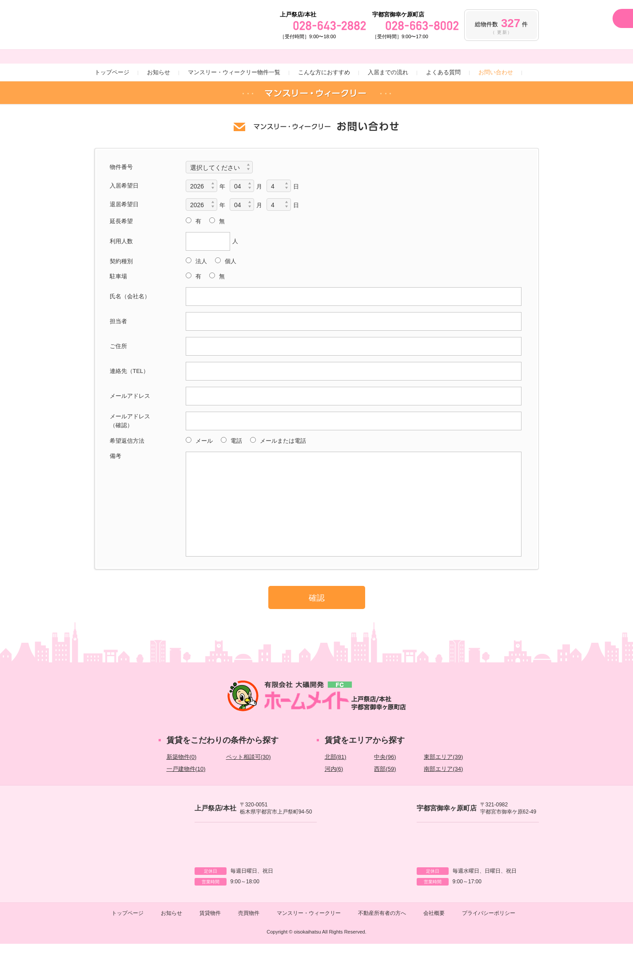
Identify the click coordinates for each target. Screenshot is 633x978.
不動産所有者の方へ (382, 947)
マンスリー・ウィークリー (309, 947)
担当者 (118, 353)
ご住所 (118, 378)
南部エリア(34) (443, 801)
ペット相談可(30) (248, 789)
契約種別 (121, 293)
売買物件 (248, 947)
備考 (115, 488)
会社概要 (434, 947)
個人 (229, 293)
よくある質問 (443, 105)
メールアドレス (130, 428)
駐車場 (118, 308)
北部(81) (335, 789)
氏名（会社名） (130, 328)
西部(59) (385, 801)
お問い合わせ (495, 105)
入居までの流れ (388, 105)
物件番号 (121, 199)
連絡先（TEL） (129, 403)
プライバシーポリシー (488, 947)
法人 (200, 293)
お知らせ (158, 105)
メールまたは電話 (282, 473)
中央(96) (385, 789)
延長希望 (121, 253)
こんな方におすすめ (324, 105)
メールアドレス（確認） (130, 453)
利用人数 (121, 273)
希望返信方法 (127, 473)
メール (203, 473)
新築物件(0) (182, 789)
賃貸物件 (210, 947)
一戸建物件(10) (186, 801)
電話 (235, 473)
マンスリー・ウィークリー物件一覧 (234, 105)
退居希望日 (124, 236)
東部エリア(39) (443, 789)
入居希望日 (124, 218)
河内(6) (334, 801)
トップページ (112, 105)
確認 (317, 630)
